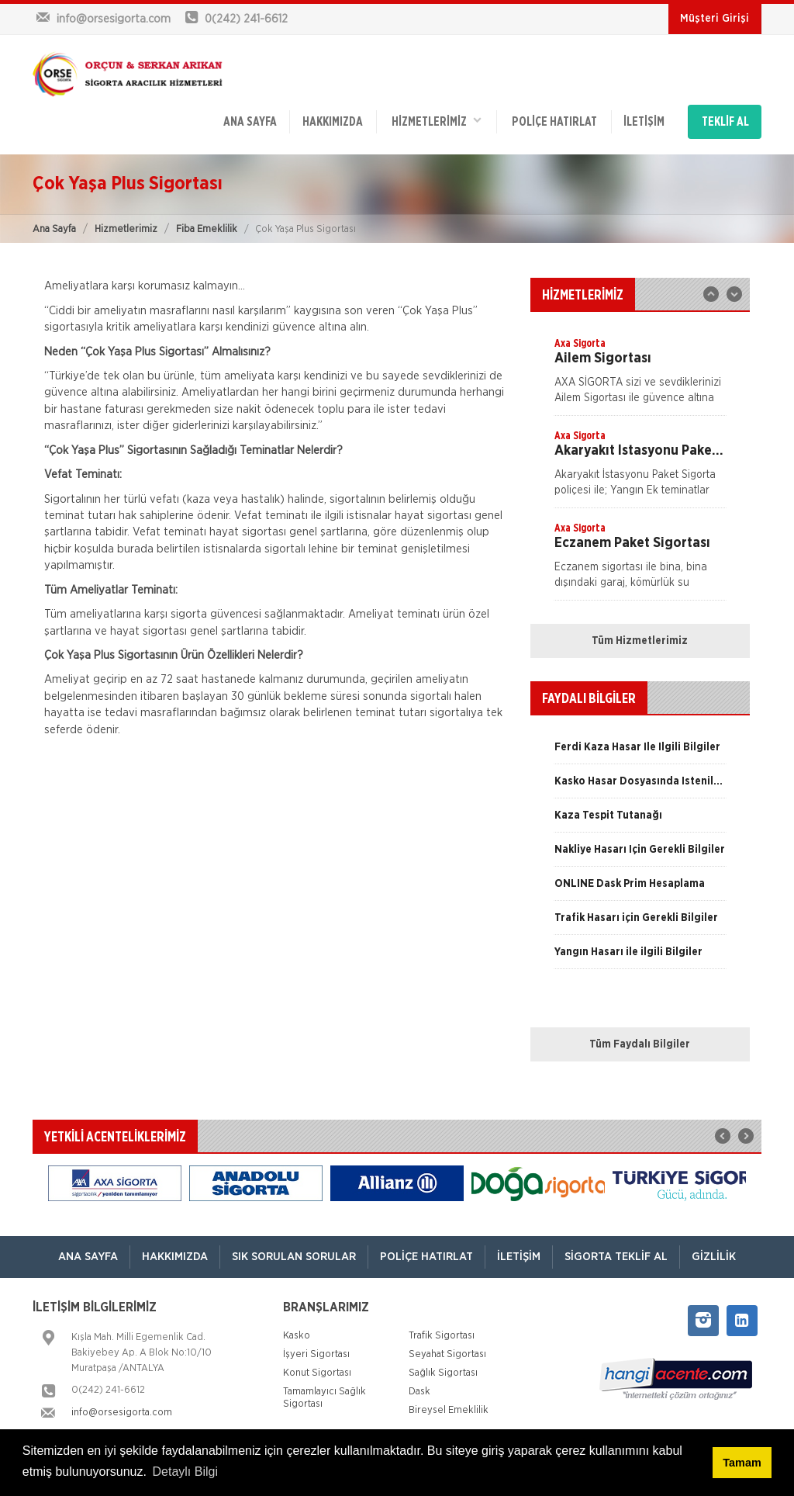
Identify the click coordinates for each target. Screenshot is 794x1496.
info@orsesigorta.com (121, 1413)
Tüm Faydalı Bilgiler (639, 1044)
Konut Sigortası (317, 1373)
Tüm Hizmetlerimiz (640, 640)
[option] (640, 375)
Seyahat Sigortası (447, 1354)
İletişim (644, 122)
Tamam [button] (742, 1462)
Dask (419, 1392)
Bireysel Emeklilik (448, 1410)
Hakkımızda (332, 122)
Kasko (296, 1336)
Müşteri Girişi (714, 18)
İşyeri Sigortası (316, 1354)
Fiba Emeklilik (206, 229)
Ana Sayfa (54, 229)
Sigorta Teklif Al (616, 1256)
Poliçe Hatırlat (554, 122)
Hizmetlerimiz (126, 229)
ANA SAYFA (250, 122)
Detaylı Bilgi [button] (185, 1471)
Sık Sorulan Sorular (294, 1256)
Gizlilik (714, 1256)
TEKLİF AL (725, 122)
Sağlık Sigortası (443, 1373)
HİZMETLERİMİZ (437, 120)
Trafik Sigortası (442, 1336)
